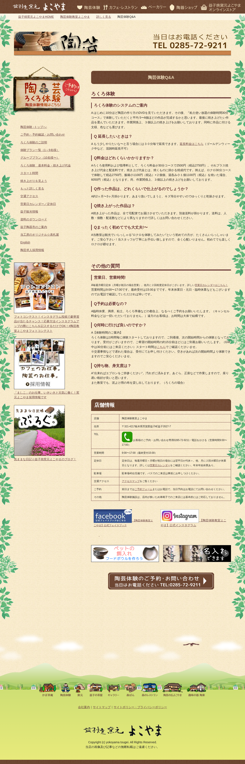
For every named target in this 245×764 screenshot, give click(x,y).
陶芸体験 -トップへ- (33, 127)
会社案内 (84, 707)
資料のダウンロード (33, 219)
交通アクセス (29, 196)
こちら (161, 347)
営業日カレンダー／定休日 (38, 204)
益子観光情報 (29, 211)
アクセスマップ (131, 481)
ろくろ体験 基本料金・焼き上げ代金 (45, 165)
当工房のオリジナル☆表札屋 (39, 234)
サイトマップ (102, 707)
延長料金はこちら (191, 144)
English (25, 242)
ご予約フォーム (143, 489)
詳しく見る (103, 16)
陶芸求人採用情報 (32, 250)
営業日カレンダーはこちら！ (211, 285)
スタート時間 (29, 173)
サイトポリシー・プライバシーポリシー (140, 707)
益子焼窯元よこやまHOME (36, 16)
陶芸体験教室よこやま (75, 16)
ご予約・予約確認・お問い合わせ (42, 134)
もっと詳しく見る (32, 188)
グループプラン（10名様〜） (39, 157)
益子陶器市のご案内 (33, 227)
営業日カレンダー (160, 465)
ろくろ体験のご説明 (33, 142)
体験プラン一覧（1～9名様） (39, 150)
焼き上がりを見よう (33, 181)
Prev (96, 553)
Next (225, 553)
